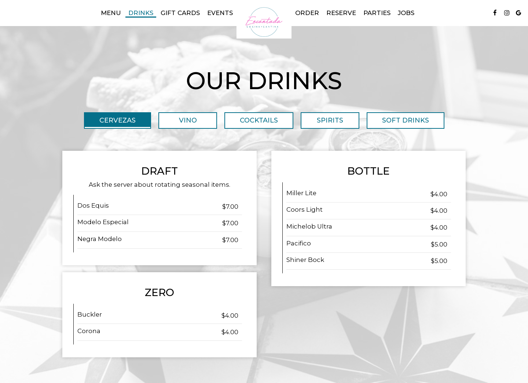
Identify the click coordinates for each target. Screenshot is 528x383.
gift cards (180, 13)
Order (307, 13)
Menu (111, 13)
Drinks (140, 13)
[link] (264, 22)
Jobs (406, 13)
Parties (376, 13)
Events (220, 13)
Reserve (341, 13)
